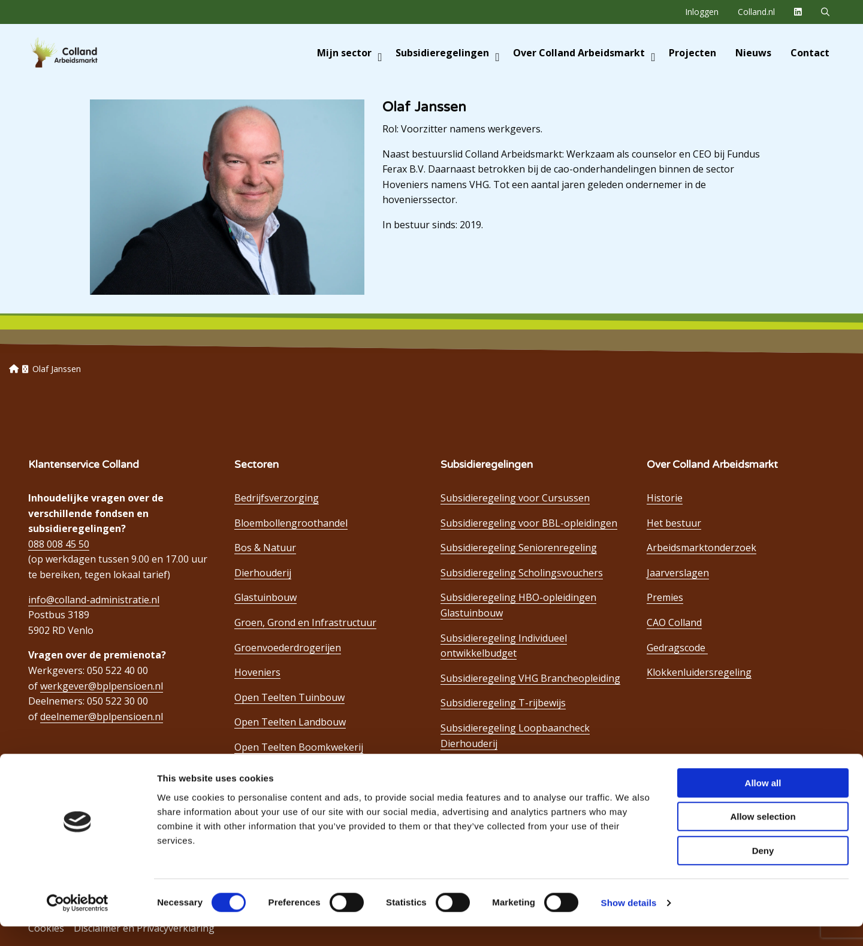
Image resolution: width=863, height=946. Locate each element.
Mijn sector (349, 52)
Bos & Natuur (265, 547)
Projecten (692, 52)
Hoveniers (257, 672)
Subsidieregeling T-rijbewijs (503, 702)
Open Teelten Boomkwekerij (298, 747)
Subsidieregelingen (448, 52)
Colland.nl (756, 11)
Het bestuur (674, 523)
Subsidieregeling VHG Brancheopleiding (530, 678)
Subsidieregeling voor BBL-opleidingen (528, 523)
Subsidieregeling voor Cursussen (515, 497)
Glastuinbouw (265, 597)
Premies (665, 597)
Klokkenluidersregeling (699, 672)
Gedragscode (677, 647)
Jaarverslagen (678, 572)
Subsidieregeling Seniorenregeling (518, 547)
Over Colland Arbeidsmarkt (584, 52)
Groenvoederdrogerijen (287, 647)
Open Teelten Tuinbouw (289, 697)
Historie (665, 497)
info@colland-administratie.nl (93, 599)
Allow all (763, 802)
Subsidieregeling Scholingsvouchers (521, 572)
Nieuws (753, 52)
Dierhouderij (262, 572)
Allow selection (762, 837)
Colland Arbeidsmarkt (84, 53)
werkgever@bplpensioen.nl (101, 686)
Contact (809, 52)
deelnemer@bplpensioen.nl (101, 716)
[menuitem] (701, 12)
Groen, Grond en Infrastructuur (305, 622)
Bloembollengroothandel (291, 523)
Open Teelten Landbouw (290, 722)
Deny (763, 870)
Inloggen (702, 11)
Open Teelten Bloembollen (294, 772)
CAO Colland (674, 622)
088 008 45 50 (58, 544)
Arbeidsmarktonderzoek (701, 547)
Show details (629, 922)
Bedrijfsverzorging (276, 497)
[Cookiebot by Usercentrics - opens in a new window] (77, 923)
